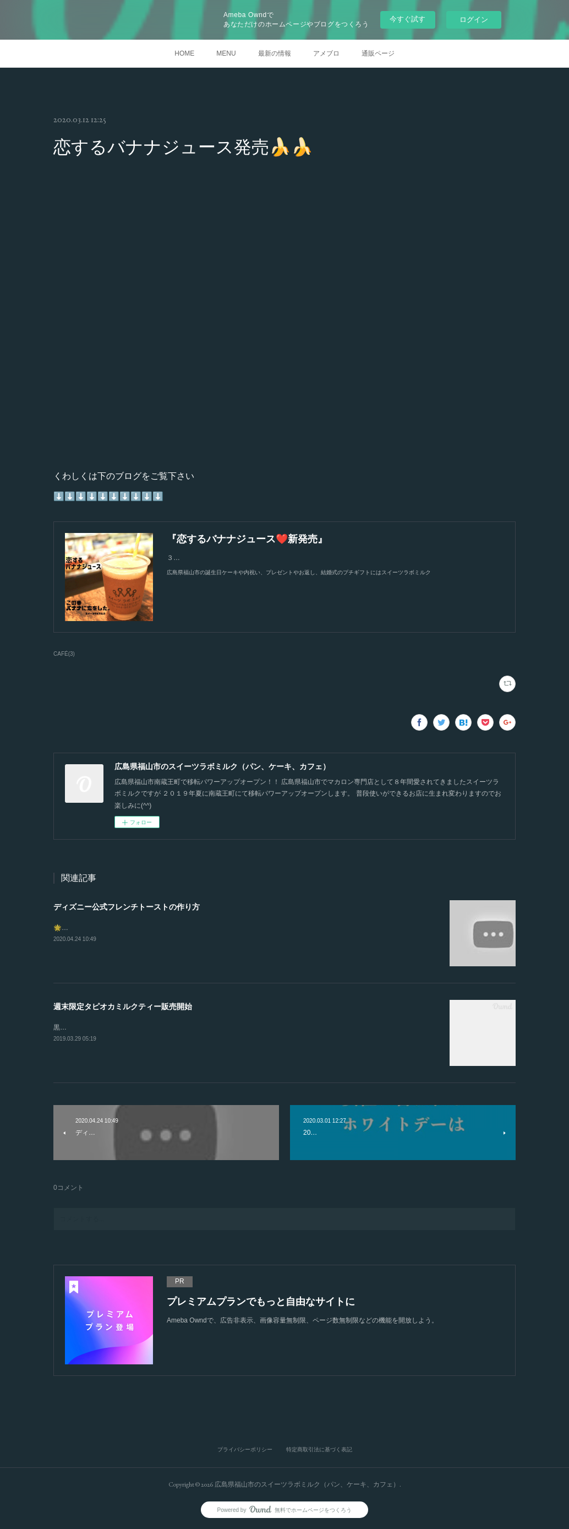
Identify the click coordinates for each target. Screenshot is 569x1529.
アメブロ (326, 53)
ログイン (473, 19)
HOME (184, 53)
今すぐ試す (407, 19)
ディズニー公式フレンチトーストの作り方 (126, 906)
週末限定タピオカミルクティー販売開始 (122, 1006)
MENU (226, 53)
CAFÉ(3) (64, 654)
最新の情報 (274, 53)
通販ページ (378, 53)
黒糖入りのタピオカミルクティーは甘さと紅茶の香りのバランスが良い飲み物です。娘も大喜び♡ (198, 1027)
